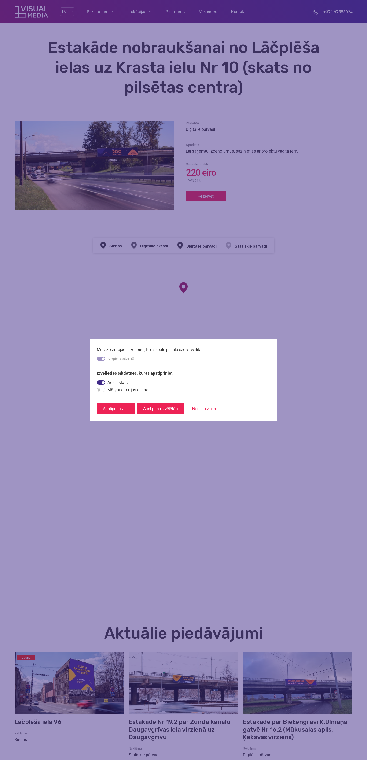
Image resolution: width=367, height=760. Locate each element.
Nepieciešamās (122, 358)
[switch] (101, 382)
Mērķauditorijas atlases (129, 389)
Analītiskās (117, 382)
